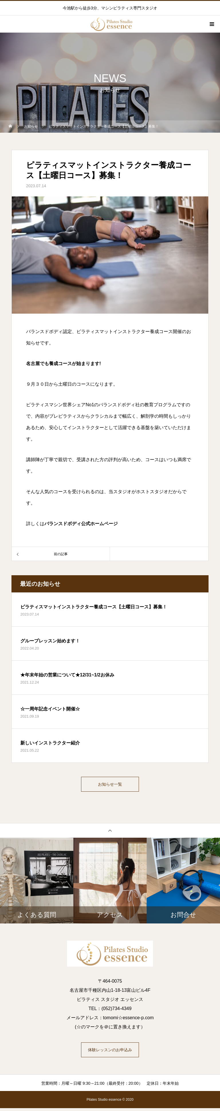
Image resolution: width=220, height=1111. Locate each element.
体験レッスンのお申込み (110, 1052)
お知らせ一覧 (110, 785)
